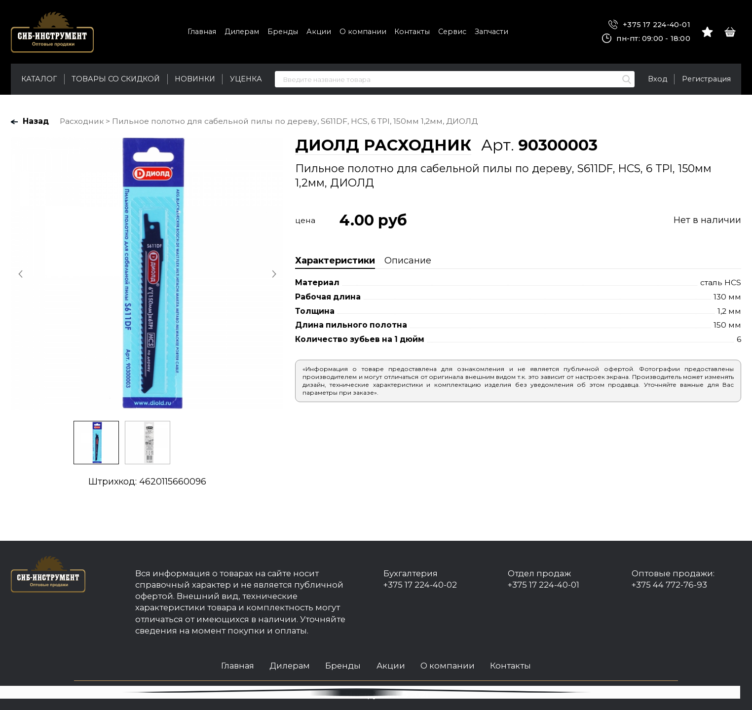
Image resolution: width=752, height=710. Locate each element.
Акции (318, 31)
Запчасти (491, 31)
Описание (407, 260)
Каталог (39, 79)
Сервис (452, 31)
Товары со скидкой (116, 79)
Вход (657, 79)
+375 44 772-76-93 (669, 585)
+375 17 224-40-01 (649, 25)
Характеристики (335, 260)
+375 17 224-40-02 (420, 585)
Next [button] (273, 273)
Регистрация (706, 79)
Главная (202, 31)
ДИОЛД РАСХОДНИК (383, 145)
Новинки (195, 79)
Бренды (282, 31)
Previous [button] (21, 273)
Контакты (412, 31)
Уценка (246, 79)
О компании (362, 31)
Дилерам (242, 31)
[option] (147, 273)
